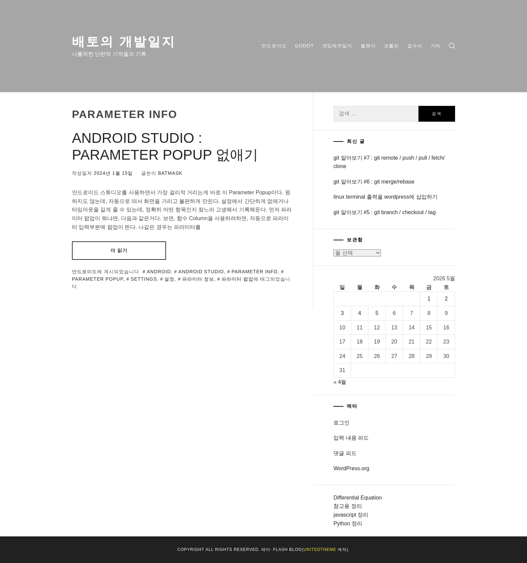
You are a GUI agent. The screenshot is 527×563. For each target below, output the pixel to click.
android (159, 271)
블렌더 (368, 45)
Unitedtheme (319, 549)
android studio (201, 271)
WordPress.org (351, 468)
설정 (169, 279)
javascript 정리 (350, 515)
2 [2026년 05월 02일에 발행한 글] (446, 298)
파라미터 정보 (198, 279)
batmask (170, 173)
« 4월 (339, 382)
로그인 (341, 423)
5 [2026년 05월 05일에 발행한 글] (376, 313)
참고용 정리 (347, 506)
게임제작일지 (337, 45)
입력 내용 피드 (351, 438)
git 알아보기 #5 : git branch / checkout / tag (384, 212)
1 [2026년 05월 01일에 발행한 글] (429, 298)
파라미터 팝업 (237, 279)
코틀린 (391, 45)
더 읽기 (119, 250)
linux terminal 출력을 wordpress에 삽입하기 (385, 197)
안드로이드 (274, 45)
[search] (452, 46)
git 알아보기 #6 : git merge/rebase (373, 182)
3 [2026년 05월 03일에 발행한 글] (342, 313)
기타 (436, 45)
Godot (304, 45)
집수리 (414, 45)
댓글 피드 (344, 453)
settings (144, 279)
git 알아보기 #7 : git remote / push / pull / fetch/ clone (389, 162)
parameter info (255, 271)
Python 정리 (347, 523)
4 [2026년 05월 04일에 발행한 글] (359, 313)
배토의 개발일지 (124, 41)
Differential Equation (357, 497)
